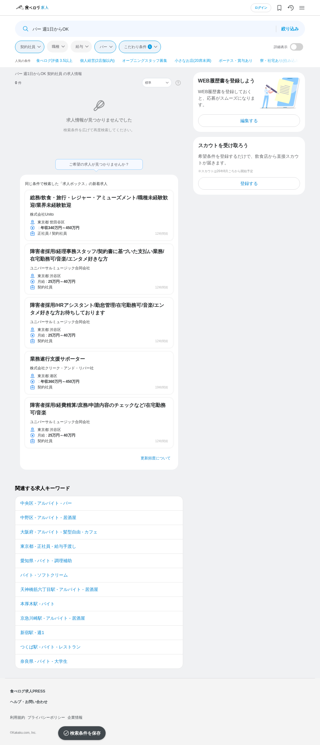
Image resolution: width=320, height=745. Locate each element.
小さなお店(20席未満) (193, 60)
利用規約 (17, 717)
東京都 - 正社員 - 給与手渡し (48, 546)
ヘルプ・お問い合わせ (29, 702)
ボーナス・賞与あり (235, 60)
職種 (55, 46)
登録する (249, 183)
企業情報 (75, 717)
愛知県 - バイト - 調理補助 (46, 560)
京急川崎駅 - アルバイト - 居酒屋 (52, 618)
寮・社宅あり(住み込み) (280, 60)
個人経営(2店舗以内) (97, 60)
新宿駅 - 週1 (32, 632)
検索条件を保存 (85, 733)
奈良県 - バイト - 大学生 (44, 661)
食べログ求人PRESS (27, 691)
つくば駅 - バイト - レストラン (50, 646)
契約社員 (27, 47)
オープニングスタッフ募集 (144, 60)
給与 (79, 46)
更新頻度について (156, 458)
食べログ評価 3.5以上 (54, 60)
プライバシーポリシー (46, 717)
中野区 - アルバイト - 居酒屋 (48, 517)
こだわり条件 (138, 46)
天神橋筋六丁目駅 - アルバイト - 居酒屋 (59, 589)
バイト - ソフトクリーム (44, 575)
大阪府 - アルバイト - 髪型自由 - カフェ (59, 531)
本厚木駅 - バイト (37, 603)
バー (103, 47)
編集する (249, 120)
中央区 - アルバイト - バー (46, 503)
